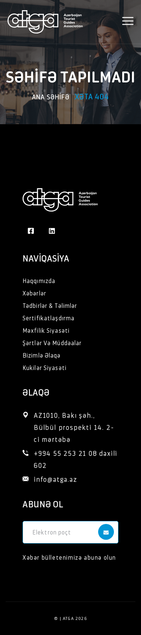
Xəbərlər (34, 293)
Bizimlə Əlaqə (42, 355)
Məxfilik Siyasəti (46, 330)
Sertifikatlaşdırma (48, 318)
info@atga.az (55, 479)
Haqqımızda (39, 280)
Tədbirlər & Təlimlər (50, 305)
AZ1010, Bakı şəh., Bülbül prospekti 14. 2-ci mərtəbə (74, 427)
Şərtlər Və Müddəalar (52, 342)
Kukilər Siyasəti (45, 367)
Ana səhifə (51, 96)
